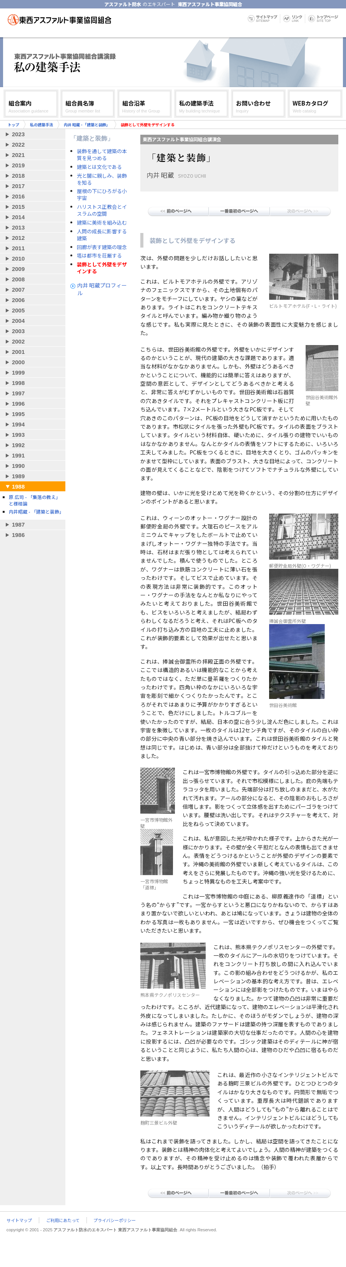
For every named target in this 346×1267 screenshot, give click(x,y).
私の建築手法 (41, 124)
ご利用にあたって (63, 1220)
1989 (18, 476)
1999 (18, 372)
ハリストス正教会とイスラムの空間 (102, 210)
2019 (18, 165)
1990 (18, 466)
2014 (18, 217)
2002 (18, 341)
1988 (18, 486)
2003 (18, 331)
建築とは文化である (99, 167)
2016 (18, 196)
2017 (18, 186)
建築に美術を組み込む (102, 222)
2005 (18, 310)
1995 (18, 414)
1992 (18, 445)
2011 (18, 248)
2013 (18, 227)
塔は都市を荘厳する (99, 255)
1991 (18, 455)
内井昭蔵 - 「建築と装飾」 (36, 511)
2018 (18, 175)
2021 (18, 155)
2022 (18, 144)
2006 (18, 300)
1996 (18, 403)
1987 (18, 524)
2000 (18, 362)
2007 (18, 289)
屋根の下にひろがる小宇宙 (102, 195)
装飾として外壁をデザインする (102, 268)
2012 (18, 238)
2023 (18, 134)
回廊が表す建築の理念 (102, 247)
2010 (18, 258)
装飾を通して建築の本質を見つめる (102, 155)
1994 (18, 424)
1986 (18, 535)
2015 (18, 206)
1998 (18, 383)
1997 (18, 393)
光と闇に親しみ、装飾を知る (102, 179)
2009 (18, 269)
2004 (18, 320)
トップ (13, 124)
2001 (18, 352)
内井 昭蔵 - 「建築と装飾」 (87, 124)
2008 (18, 279)
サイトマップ (19, 1220)
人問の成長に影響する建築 (102, 235)
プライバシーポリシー (114, 1220)
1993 (18, 434)
